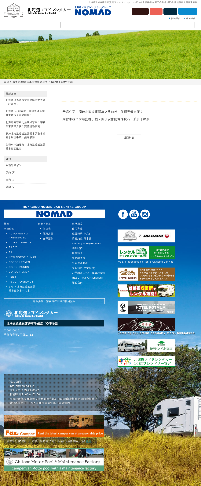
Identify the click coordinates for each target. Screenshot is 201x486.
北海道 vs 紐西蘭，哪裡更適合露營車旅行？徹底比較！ (25, 113)
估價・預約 (187, 11)
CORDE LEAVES (19, 262)
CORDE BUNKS (19, 267)
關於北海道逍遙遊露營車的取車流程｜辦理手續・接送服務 (26, 135)
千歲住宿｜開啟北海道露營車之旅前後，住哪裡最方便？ (103, 111)
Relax (12, 276)
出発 (8, 179)
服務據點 (190, 18)
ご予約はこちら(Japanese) (88, 272)
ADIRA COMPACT (20, 242)
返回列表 (129, 137)
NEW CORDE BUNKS (22, 257)
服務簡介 (77, 253)
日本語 (156, 11)
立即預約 (48, 238)
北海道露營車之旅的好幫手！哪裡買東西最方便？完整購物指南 (26, 124)
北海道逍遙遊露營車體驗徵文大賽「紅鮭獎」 (26, 102)
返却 (8, 186)
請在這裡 (51, 301)
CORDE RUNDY (19, 271)
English (170, 11)
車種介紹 (45, 25)
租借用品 (144, 25)
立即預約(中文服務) (83, 268)
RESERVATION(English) (87, 277)
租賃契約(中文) (81, 233)
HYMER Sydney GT (21, 281)
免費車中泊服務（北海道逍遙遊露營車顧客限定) (26, 146)
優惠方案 (48, 233)
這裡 (88, 441)
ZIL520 (13, 247)
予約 (8, 172)
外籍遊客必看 (80, 263)
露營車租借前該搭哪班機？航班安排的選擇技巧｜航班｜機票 (106, 119)
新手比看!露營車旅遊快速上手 (30, 81)
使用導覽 (76, 25)
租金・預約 (109, 25)
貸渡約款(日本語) (82, 238)
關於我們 (176, 18)
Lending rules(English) (86, 243)
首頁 (16, 25)
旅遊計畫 (11, 165)
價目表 (47, 228)
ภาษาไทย (140, 11)
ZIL (11, 252)
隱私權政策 (78, 258)
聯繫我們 (178, 25)
